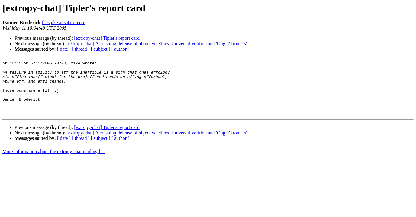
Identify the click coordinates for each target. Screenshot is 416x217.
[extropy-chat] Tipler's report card (107, 38)
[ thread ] (81, 49)
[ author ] (120, 49)
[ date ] (64, 49)
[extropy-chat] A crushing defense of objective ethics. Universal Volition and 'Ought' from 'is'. (157, 43)
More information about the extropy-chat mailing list (53, 162)
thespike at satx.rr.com (63, 22)
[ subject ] (100, 49)
